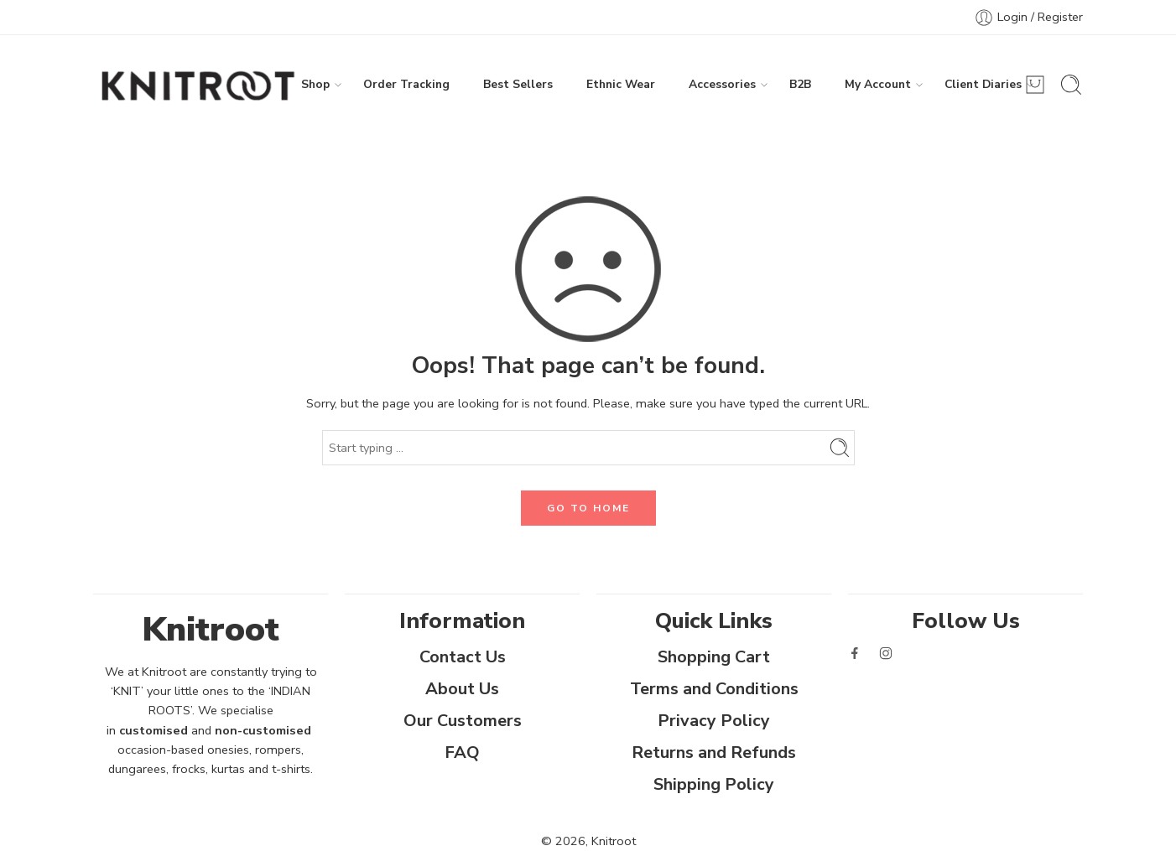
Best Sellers (518, 84)
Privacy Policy (714, 720)
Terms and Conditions (714, 688)
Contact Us (462, 657)
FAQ (462, 752)
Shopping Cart (714, 657)
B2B (800, 84)
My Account (878, 84)
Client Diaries (983, 84)
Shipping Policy (713, 784)
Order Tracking (406, 84)
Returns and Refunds (714, 752)
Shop (315, 84)
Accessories (722, 84)
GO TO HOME (588, 508)
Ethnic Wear (620, 84)
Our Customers (462, 720)
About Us (462, 688)
